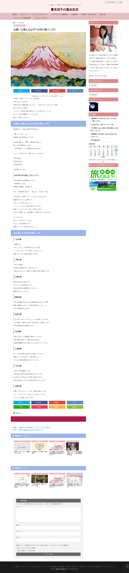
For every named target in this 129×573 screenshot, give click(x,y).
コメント (18, 506)
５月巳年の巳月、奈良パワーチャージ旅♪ (39, 484)
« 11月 (103, 157)
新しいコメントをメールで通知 (26, 547)
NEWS (15, 14)
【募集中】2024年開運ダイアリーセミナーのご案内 (34, 427)
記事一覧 (102, 14)
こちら (104, 75)
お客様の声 (74, 14)
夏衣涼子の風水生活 (64, 9)
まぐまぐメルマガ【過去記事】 (22, 18)
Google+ (56, 90)
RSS (57, 406)
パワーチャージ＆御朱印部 (60, 14)
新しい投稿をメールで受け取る (26, 550)
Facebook (39, 90)
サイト (18, 537)
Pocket (39, 406)
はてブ (74, 90)
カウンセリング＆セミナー (40, 14)
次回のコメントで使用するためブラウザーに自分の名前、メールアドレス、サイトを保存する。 (43, 545)
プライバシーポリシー (41, 18)
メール (18, 531)
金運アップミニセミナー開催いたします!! (21, 452)
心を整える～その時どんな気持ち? (39, 452)
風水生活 (18, 412)
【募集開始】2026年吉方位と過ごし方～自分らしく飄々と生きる (22, 485)
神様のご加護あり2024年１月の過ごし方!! (31, 429)
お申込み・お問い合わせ (89, 14)
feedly (74, 406)
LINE (21, 406)
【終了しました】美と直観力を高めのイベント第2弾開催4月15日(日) (74, 453)
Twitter (21, 90)
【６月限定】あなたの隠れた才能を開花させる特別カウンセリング (56, 453)
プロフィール (24, 14)
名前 (17, 525)
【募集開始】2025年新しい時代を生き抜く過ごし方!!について (74, 485)
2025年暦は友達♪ (95, 140)
